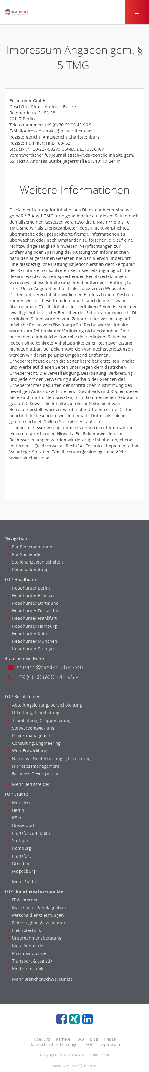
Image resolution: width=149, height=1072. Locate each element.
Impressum (109, 1044)
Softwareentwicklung (31, 728)
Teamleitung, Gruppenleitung (40, 720)
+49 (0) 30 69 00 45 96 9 (43, 677)
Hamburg (19, 848)
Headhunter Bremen (31, 595)
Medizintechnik (25, 968)
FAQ (80, 1039)
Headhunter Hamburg (32, 626)
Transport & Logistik (30, 961)
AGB (89, 1044)
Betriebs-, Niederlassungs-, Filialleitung (50, 758)
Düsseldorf (21, 825)
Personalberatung (28, 569)
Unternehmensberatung (34, 938)
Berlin (16, 810)
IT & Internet (23, 900)
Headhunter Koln (27, 633)
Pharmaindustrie (27, 953)
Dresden (18, 863)
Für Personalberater (30, 547)
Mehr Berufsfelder (29, 784)
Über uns (42, 1039)
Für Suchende (24, 554)
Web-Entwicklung (27, 750)
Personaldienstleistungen (36, 915)
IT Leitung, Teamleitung (33, 712)
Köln (14, 818)
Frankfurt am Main (29, 833)
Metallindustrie (25, 946)
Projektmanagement (30, 735)
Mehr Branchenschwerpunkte (40, 979)
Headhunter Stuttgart (32, 649)
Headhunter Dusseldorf (34, 610)
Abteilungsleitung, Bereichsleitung (45, 705)
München (19, 802)
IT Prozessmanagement (33, 766)
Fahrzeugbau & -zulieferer (36, 923)
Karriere (63, 1039)
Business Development (33, 773)
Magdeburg (22, 871)
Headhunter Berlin (29, 588)
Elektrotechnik (24, 930)
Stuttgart (19, 840)
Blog (94, 1039)
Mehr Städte (22, 881)
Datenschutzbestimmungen (54, 1044)
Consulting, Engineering (34, 743)
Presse (110, 1039)
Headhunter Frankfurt (32, 618)
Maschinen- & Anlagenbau (37, 907)
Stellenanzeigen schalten (35, 562)
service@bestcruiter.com (46, 667)
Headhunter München (32, 641)
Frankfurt (19, 856)
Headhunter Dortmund (33, 603)
